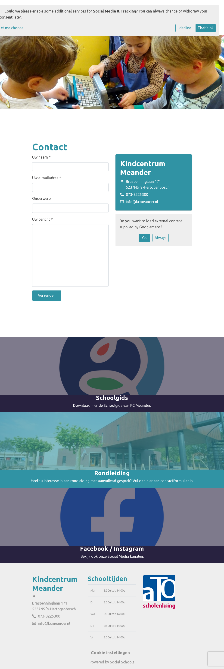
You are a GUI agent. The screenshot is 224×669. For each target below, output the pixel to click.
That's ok (206, 28)
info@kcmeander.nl (142, 202)
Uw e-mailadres (46, 178)
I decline (184, 28)
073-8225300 (137, 194)
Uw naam (41, 157)
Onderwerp (41, 198)
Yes (144, 238)
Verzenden (47, 295)
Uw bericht (42, 219)
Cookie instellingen (110, 652)
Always (161, 238)
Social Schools (122, 662)
